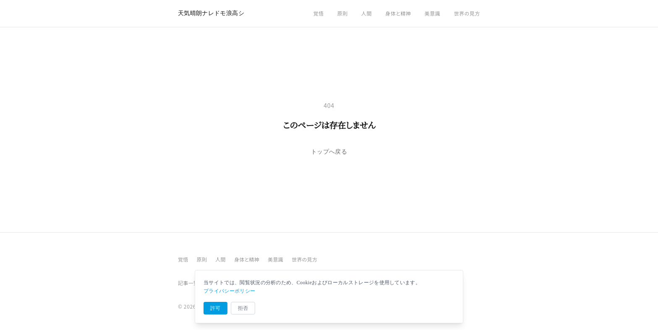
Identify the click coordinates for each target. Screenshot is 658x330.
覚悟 (318, 13)
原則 (342, 13)
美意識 (433, 13)
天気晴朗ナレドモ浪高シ (211, 13)
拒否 (243, 308)
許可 (215, 308)
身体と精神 (398, 13)
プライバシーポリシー (229, 291)
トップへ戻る (329, 152)
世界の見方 (467, 13)
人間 (366, 13)
